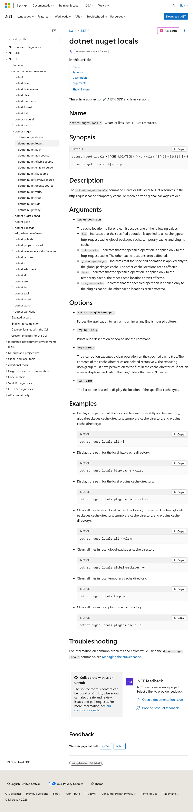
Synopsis (78, 72)
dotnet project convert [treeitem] (29, 245)
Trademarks (169, 793)
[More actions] (184, 30)
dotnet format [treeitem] (23, 107)
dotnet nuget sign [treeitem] (29, 204)
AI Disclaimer (13, 793)
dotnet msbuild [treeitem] (24, 119)
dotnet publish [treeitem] (24, 239)
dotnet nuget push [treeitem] (29, 149)
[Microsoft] (7, 5)
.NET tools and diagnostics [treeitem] (24, 47)
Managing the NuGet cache (121, 656)
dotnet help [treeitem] (22, 113)
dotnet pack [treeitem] (22, 222)
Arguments (79, 83)
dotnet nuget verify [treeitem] (30, 192)
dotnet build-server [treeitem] (27, 89)
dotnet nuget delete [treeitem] (30, 137)
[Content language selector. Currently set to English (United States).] (23, 783)
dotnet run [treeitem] (21, 263)
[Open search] (174, 5)
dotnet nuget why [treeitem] (29, 210)
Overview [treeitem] (17, 65)
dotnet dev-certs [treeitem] (25, 101)
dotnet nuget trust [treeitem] (29, 197)
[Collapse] (54, 30)
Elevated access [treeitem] (21, 317)
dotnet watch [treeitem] (23, 305)
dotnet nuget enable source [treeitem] (35, 167)
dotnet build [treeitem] (22, 83)
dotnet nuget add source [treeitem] (33, 155)
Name (76, 67)
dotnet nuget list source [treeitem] (33, 173)
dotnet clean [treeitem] (22, 95)
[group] (128, 160)
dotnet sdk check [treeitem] (25, 269)
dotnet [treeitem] (19, 77)
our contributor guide (92, 708)
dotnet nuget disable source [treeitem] (35, 161)
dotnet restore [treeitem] (24, 257)
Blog (55, 793)
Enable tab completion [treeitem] (25, 323)
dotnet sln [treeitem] (21, 275)
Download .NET (176, 16)
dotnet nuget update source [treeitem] (35, 185)
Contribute (73, 793)
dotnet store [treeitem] (22, 281)
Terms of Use (149, 793)
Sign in (184, 5)
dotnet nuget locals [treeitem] (30, 143)
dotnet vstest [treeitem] (23, 299)
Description (80, 77)
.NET (83, 30)
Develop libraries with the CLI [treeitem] (29, 329)
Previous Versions (37, 793)
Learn (72, 30)
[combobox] (32, 39)
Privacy (89, 793)
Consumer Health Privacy (117, 793)
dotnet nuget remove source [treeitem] (36, 180)
